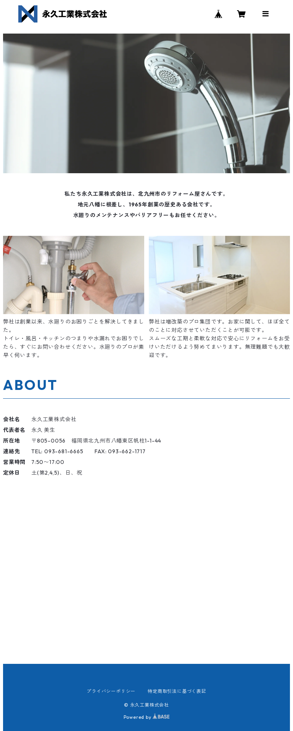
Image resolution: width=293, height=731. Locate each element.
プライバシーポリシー (111, 691)
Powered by (147, 717)
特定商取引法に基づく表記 (177, 691)
